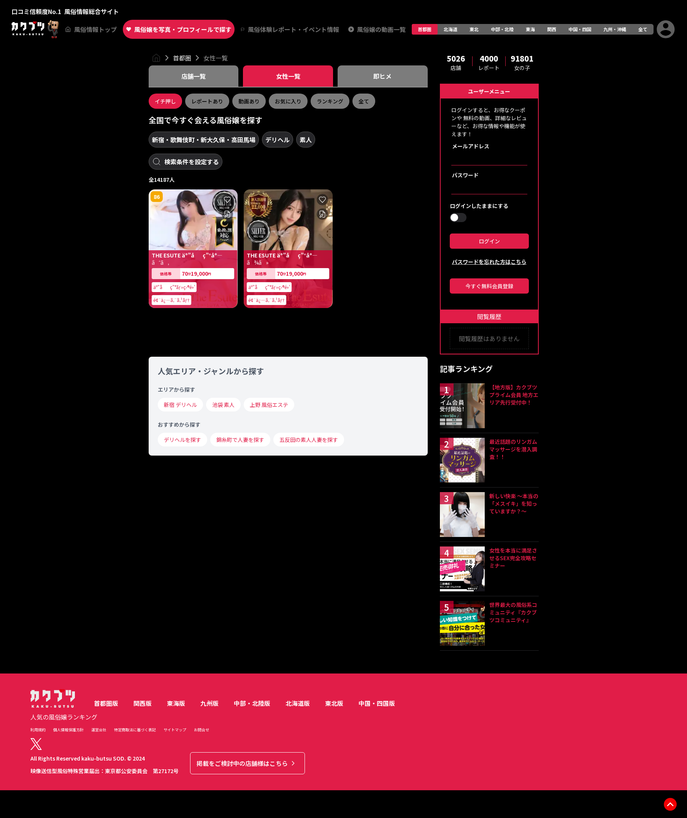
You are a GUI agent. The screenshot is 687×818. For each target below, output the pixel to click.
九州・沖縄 (614, 29)
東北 (474, 29)
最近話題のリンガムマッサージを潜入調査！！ (513, 449)
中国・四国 (579, 29)
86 (157, 196)
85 (157, 695)
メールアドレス (470, 146)
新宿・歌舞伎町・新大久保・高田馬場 (203, 139)
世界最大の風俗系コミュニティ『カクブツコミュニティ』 (513, 612)
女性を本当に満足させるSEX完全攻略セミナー (513, 557)
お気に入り (288, 101)
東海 (530, 29)
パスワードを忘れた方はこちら (489, 261)
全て (642, 29)
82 (252, 321)
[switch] (458, 217)
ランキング (330, 101)
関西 (551, 29)
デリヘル (277, 139)
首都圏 (425, 29)
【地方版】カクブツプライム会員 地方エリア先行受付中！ (513, 394)
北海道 (450, 29)
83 (157, 571)
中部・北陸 (502, 29)
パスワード (465, 175)
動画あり (249, 101)
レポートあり (207, 101)
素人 (306, 139)
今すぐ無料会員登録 (489, 286)
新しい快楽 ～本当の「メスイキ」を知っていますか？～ (513, 503)
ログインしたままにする (479, 206)
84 (252, 446)
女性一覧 (215, 57)
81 (157, 321)
